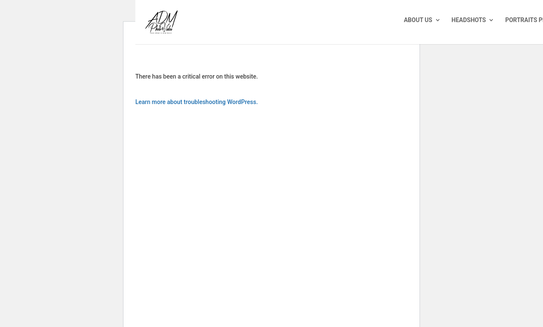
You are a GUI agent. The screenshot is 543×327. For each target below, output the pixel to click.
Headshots (468, 20)
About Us (418, 20)
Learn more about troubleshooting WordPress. (196, 102)
